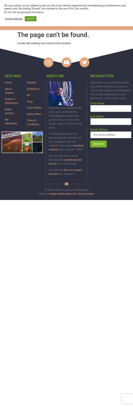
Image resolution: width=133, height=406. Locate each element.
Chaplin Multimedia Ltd (62, 193)
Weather (31, 82)
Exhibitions (33, 88)
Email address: (99, 129)
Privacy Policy (86, 193)
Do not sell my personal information (24, 12)
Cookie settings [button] (13, 18)
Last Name (97, 116)
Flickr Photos (34, 107)
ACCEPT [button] (30, 19)
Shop (30, 101)
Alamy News (34, 114)
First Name (97, 103)
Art (28, 95)
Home (8, 82)
